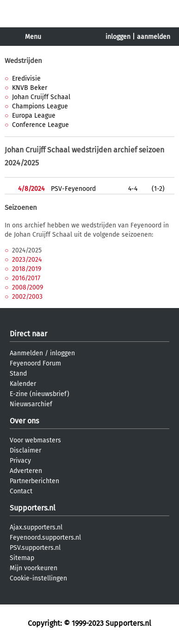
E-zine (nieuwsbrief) (39, 394)
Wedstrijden (23, 61)
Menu (33, 37)
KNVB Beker (29, 88)
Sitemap (22, 558)
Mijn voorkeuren (33, 568)
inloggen (117, 37)
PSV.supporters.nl (35, 548)
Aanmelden (26, 353)
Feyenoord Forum (35, 363)
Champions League (40, 106)
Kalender (23, 384)
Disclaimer (25, 450)
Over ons (24, 420)
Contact (21, 491)
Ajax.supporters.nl (36, 527)
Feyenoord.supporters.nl (45, 537)
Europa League (34, 116)
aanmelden (153, 37)
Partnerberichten (34, 481)
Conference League (40, 125)
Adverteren (26, 471)
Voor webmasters (35, 440)
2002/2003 (27, 297)
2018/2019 (26, 269)
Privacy (20, 461)
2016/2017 (26, 278)
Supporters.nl (33, 508)
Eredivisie (26, 78)
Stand (18, 374)
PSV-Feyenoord (73, 189)
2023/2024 (27, 260)
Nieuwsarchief (31, 404)
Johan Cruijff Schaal (41, 97)
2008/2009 (27, 287)
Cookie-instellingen (38, 578)
